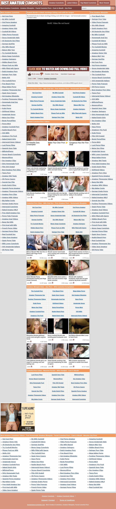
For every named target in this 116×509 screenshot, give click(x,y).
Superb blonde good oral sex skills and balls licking (57, 169)
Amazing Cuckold (8, 25)
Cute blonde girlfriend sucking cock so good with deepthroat (78, 169)
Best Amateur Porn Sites (11, 170)
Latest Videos (72, 3)
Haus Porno (6, 105)
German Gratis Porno (10, 204)
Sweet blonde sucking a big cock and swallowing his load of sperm (57, 362)
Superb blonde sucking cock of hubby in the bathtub (79, 194)
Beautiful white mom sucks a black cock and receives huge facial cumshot (57, 278)
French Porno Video (9, 228)
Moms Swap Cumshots (10, 56)
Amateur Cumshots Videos (65, 496)
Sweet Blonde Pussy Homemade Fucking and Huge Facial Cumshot (36, 278)
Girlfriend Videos (8, 111)
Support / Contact (48, 500)
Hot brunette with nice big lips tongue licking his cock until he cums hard (58, 194)
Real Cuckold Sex (9, 234)
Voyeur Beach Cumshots (11, 154)
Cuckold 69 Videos (9, 31)
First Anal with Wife (9, 225)
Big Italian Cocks (8, 201)
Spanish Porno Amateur (11, 188)
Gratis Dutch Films (9, 185)
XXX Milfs (5, 133)
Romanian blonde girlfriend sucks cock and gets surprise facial (36, 337)
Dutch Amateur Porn (10, 71)
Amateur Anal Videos (10, 219)
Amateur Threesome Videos (12, 191)
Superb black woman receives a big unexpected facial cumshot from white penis (79, 253)
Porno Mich (6, 124)
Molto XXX (6, 78)
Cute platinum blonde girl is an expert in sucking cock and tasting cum (36, 362)
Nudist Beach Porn (9, 130)
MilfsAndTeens (7, 151)
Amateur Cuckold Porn (10, 127)
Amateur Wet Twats (9, 176)
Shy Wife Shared (8, 47)
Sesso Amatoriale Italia (10, 38)
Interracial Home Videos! (11, 142)
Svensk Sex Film (8, 182)
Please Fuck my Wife (10, 65)
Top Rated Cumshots (88, 3)
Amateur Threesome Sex (11, 90)
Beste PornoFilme (9, 121)
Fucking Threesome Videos (12, 99)
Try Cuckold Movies (9, 53)
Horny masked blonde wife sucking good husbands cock (57, 336)
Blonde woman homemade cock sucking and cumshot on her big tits (57, 253)
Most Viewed (104, 3)
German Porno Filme (10, 231)
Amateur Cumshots (56, 3)
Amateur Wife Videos (10, 197)
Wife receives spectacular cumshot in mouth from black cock (78, 362)
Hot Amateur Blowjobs (10, 96)
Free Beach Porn (8, 84)
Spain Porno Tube (9, 240)
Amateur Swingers (9, 59)
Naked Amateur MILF (10, 210)
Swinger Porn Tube (9, 74)
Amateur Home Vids (9, 28)
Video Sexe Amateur (9, 237)
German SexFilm (8, 44)
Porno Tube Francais (10, 216)
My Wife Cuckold (8, 19)
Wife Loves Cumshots (10, 244)
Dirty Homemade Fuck (10, 164)
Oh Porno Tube (7, 250)
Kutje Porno (6, 108)
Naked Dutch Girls (9, 139)
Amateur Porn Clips (9, 194)
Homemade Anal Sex (10, 102)
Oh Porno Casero (8, 179)
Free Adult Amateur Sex (11, 213)
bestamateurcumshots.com (36, 505)
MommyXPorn (7, 157)
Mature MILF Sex (8, 50)
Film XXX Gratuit (8, 167)
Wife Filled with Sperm (10, 68)
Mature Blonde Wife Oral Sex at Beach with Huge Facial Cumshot (37, 253)
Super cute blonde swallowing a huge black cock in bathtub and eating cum (36, 169)
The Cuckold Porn (9, 81)
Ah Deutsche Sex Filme (11, 41)
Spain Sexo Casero (9, 93)
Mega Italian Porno (9, 87)
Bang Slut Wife (7, 222)
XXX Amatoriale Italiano (11, 247)
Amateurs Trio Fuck (9, 136)
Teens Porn (6, 173)
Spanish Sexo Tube (9, 148)
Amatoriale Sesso (9, 114)
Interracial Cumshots (10, 207)
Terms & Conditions (67, 500)
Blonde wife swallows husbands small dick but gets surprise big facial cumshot (78, 278)
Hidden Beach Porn (9, 62)
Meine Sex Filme (8, 118)
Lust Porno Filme (8, 145)
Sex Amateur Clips (9, 161)
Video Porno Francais (10, 35)
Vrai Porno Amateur (9, 22)
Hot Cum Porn (7, 16)
